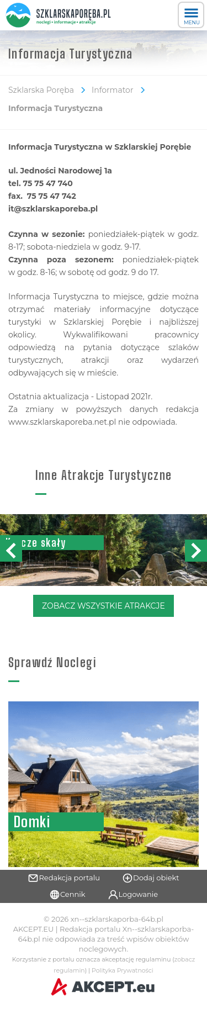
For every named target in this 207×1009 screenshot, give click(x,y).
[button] (196, 551)
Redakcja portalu (64, 878)
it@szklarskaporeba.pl (53, 209)
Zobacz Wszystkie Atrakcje (103, 606)
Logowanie (133, 894)
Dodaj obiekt (150, 878)
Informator (113, 90)
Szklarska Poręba (41, 90)
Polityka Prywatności (122, 970)
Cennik (67, 894)
